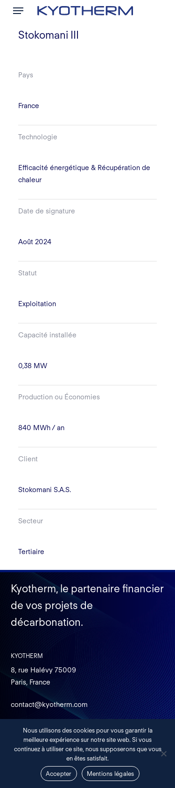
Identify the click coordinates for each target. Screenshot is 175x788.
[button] (18, 10)
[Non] (163, 753)
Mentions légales (110, 773)
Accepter (59, 773)
